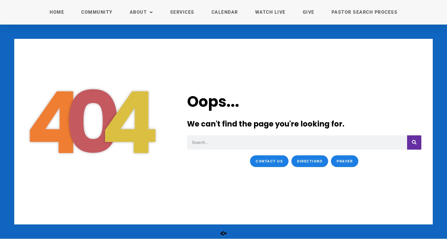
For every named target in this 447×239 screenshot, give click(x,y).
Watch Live (270, 12)
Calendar (225, 12)
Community (97, 12)
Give (308, 12)
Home (57, 12)
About (141, 12)
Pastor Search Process (365, 12)
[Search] (414, 142)
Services (182, 12)
